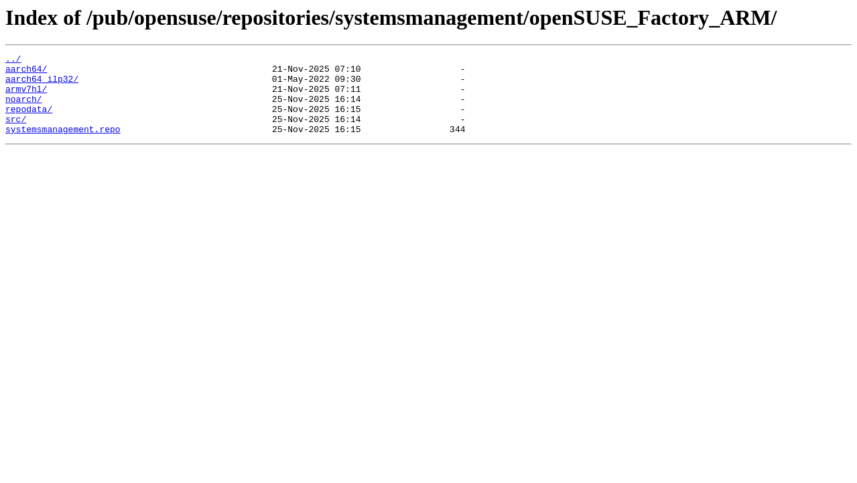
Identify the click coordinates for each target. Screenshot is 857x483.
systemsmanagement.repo (63, 145)
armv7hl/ (26, 97)
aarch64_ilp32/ (41, 84)
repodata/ (28, 121)
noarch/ (23, 109)
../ (13, 60)
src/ (15, 133)
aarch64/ (26, 72)
